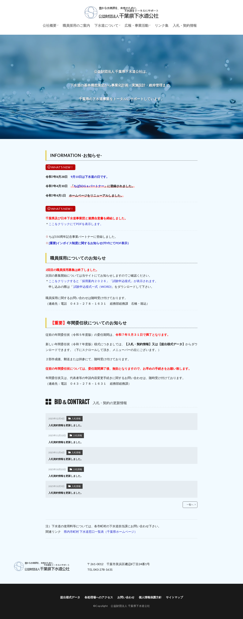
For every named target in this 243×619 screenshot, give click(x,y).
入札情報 (76, 418)
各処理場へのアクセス (97, 596)
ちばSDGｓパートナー (89, 186)
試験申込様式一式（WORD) (92, 286)
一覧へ (190, 503)
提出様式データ (67, 596)
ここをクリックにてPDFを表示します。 (76, 224)
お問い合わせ (126, 596)
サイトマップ (177, 596)
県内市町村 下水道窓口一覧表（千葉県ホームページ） (100, 531)
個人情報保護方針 (152, 596)
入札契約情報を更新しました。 (67, 425)
